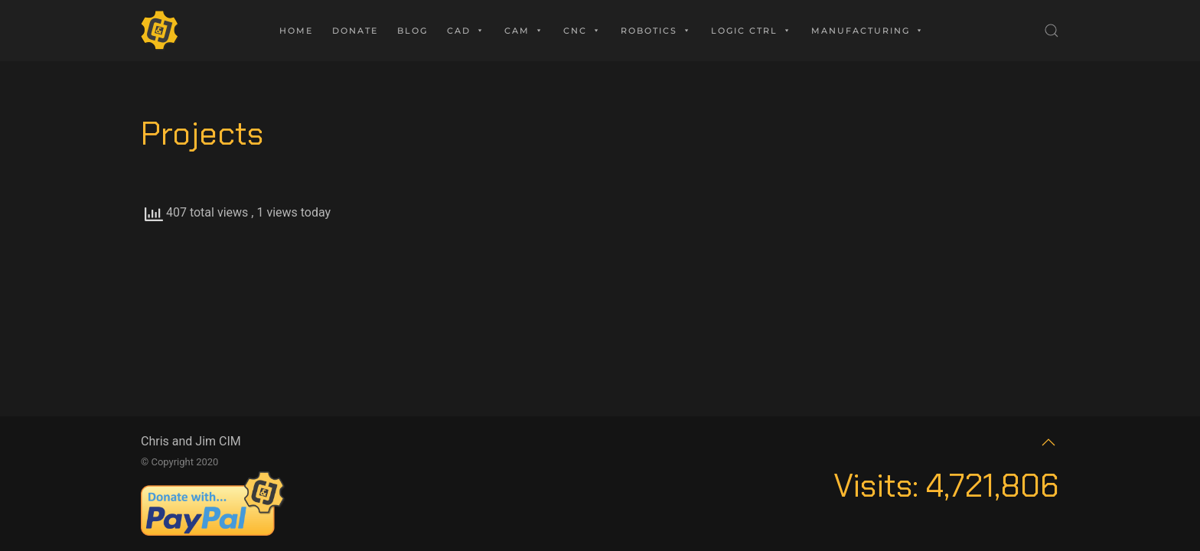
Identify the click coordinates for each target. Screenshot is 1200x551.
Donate (355, 30)
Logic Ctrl (751, 30)
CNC (582, 30)
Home (296, 30)
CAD (466, 30)
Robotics (656, 30)
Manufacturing (867, 30)
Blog (412, 30)
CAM (524, 30)
